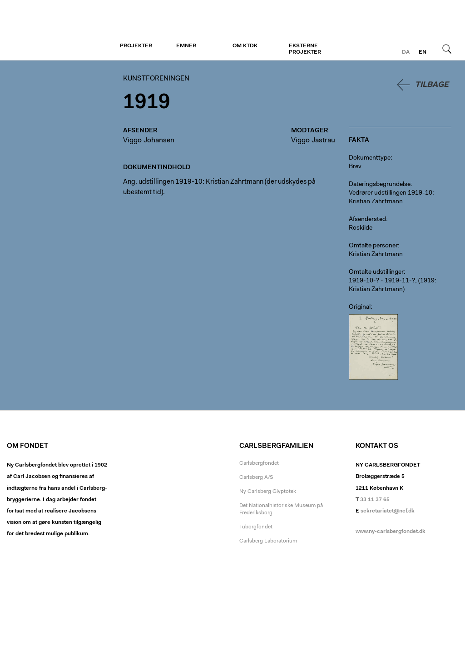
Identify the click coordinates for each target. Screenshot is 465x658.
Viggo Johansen (148, 140)
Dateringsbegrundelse (380, 184)
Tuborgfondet (255, 527)
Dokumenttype (370, 158)
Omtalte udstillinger (376, 272)
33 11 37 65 (375, 499)
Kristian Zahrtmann (376, 254)
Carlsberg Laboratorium (268, 541)
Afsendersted (367, 219)
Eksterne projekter (305, 49)
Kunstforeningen (62, 30)
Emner (186, 46)
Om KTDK (244, 46)
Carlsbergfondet (259, 463)
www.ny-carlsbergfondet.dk (390, 531)
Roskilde (360, 228)
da (406, 52)
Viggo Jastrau (313, 140)
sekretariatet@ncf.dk (388, 511)
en (422, 52)
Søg (446, 48)
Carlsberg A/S (256, 477)
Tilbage (432, 85)
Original (360, 307)
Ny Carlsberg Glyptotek (267, 491)
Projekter (136, 46)
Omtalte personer (373, 246)
